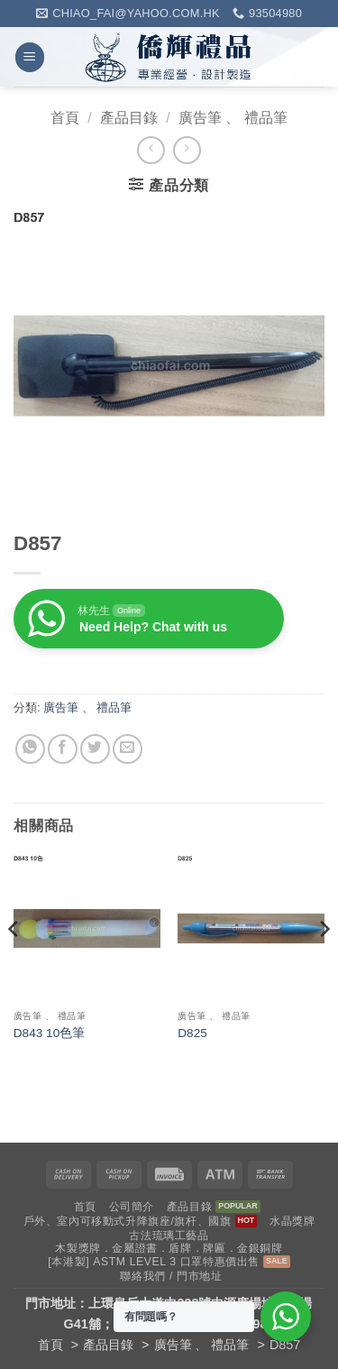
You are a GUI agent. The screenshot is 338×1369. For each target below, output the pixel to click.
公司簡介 (131, 1206)
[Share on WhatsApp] (30, 749)
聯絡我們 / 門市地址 (171, 1276)
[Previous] (14, 965)
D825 (192, 1033)
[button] (29, 57)
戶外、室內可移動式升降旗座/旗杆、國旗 (127, 1221)
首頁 (64, 117)
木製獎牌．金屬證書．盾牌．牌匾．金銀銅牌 (168, 1248)
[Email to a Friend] (127, 749)
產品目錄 (129, 117)
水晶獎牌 (292, 1221)
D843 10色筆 (49, 1033)
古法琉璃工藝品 (168, 1235)
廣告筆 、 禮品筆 (233, 117)
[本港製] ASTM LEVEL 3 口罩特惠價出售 (154, 1261)
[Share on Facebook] (63, 749)
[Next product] (151, 150)
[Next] (323, 965)
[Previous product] (187, 150)
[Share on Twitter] (95, 749)
